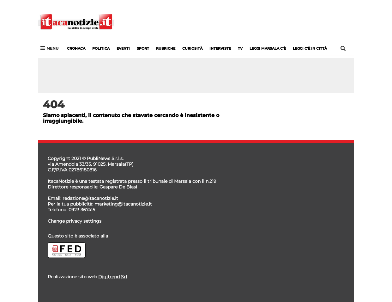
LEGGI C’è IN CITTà (310, 48)
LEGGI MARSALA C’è (268, 48)
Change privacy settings (74, 221)
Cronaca (76, 48)
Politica (101, 48)
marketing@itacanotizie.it (123, 204)
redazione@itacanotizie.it (90, 198)
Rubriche (165, 48)
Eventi (123, 48)
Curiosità (192, 48)
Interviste (220, 48)
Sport (143, 48)
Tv (240, 48)
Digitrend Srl (112, 277)
